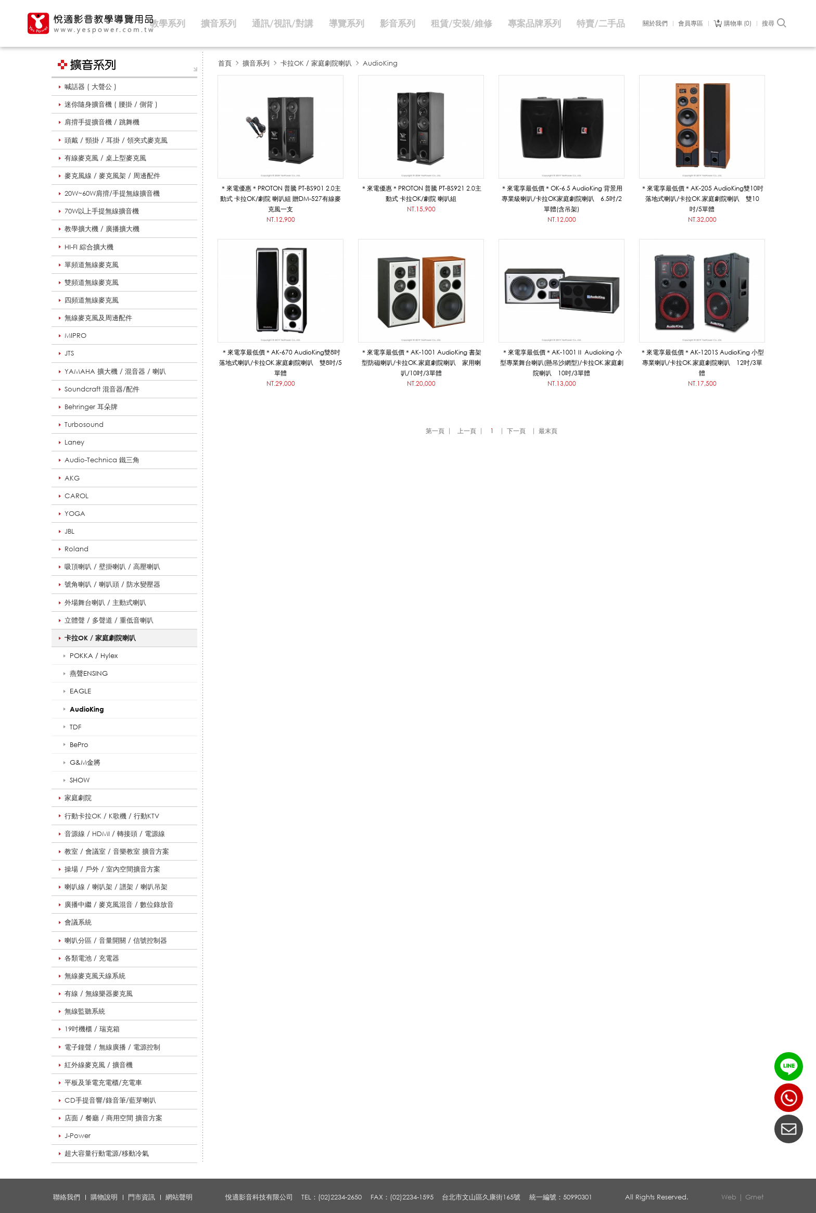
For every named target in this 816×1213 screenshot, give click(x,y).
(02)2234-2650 (788, 1097)
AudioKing (380, 63)
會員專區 (690, 23)
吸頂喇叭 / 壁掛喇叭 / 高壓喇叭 (112, 566)
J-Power (78, 1135)
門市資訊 (141, 1197)
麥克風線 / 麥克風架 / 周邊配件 (112, 175)
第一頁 (435, 431)
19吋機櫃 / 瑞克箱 (92, 1029)
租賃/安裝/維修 (461, 23)
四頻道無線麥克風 (92, 300)
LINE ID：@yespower (788, 1066)
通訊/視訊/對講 (282, 23)
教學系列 (167, 23)
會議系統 (78, 922)
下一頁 (516, 431)
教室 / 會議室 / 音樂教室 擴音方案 (117, 851)
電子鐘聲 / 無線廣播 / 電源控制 (112, 1047)
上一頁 (466, 431)
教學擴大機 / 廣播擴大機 (102, 228)
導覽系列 (346, 23)
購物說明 (104, 1197)
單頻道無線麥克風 (92, 264)
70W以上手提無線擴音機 (102, 211)
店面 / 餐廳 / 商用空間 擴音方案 (113, 1118)
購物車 (737, 23)
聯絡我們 (66, 1197)
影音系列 (397, 23)
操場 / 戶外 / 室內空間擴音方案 (112, 869)
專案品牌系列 (534, 23)
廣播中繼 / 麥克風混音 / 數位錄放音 (119, 904)
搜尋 (774, 23)
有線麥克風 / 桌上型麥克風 (105, 158)
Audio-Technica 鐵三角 (102, 460)
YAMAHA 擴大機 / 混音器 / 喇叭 (115, 371)
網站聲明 (179, 1197)
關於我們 (655, 23)
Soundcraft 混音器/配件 (102, 389)
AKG (72, 478)
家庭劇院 (78, 797)
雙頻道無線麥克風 (92, 282)
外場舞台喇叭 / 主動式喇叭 (105, 602)
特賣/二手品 (601, 23)
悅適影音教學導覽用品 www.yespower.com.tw (91, 23)
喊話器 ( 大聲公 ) (91, 86)
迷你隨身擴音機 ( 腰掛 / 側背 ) (111, 104)
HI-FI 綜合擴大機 (89, 247)
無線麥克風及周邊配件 (98, 317)
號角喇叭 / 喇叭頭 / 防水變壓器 (112, 584)
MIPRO (75, 335)
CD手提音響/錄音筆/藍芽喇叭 (110, 1100)
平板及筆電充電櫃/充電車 (103, 1082)
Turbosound (84, 424)
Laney (74, 442)
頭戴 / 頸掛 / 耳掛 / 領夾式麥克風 (116, 140)
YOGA (75, 513)
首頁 (225, 63)
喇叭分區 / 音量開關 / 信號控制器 (116, 940)
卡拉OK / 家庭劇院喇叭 (100, 638)
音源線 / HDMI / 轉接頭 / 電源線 (115, 833)
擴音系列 (218, 23)
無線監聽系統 (85, 1011)
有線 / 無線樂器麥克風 (99, 993)
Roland (76, 549)
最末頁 (548, 431)
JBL (69, 531)
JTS (69, 353)
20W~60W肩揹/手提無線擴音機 (112, 193)
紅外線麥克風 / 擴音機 (99, 1064)
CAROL (76, 495)
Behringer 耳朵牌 (91, 406)
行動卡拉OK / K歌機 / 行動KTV (112, 816)
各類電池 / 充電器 (92, 958)
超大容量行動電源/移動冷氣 (107, 1153)
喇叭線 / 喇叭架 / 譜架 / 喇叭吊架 (116, 886)
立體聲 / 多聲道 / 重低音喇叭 (109, 620)
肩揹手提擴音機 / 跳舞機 (102, 122)
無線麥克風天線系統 (95, 975)
